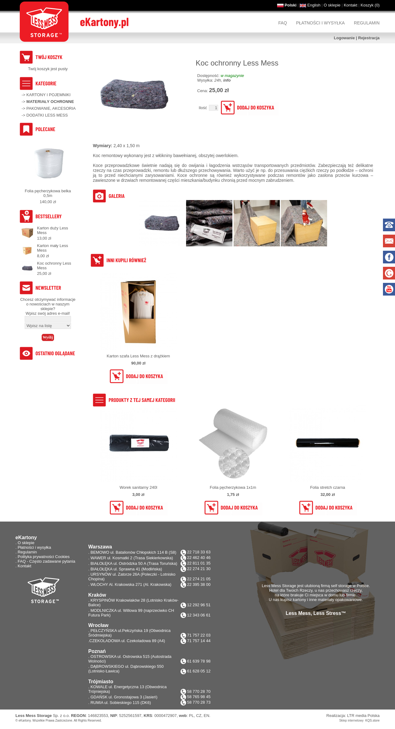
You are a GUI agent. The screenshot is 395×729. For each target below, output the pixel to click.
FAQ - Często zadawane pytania (46, 561)
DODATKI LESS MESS (47, 115)
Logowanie (344, 38)
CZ (198, 715)
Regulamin (367, 22)
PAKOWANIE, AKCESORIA (51, 108)
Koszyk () (370, 5)
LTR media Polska (363, 715)
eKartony (25, 720)
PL (191, 715)
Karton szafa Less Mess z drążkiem (138, 356)
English (314, 5)
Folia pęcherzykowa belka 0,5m (48, 193)
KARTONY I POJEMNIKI (49, 94)
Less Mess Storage (33, 715)
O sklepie (332, 5)
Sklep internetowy (351, 720)
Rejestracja (369, 38)
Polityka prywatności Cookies (43, 556)
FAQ (282, 22)
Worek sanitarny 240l (138, 487)
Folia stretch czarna (327, 487)
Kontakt (350, 5)
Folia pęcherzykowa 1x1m (233, 487)
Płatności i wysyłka (320, 22)
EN (206, 715)
